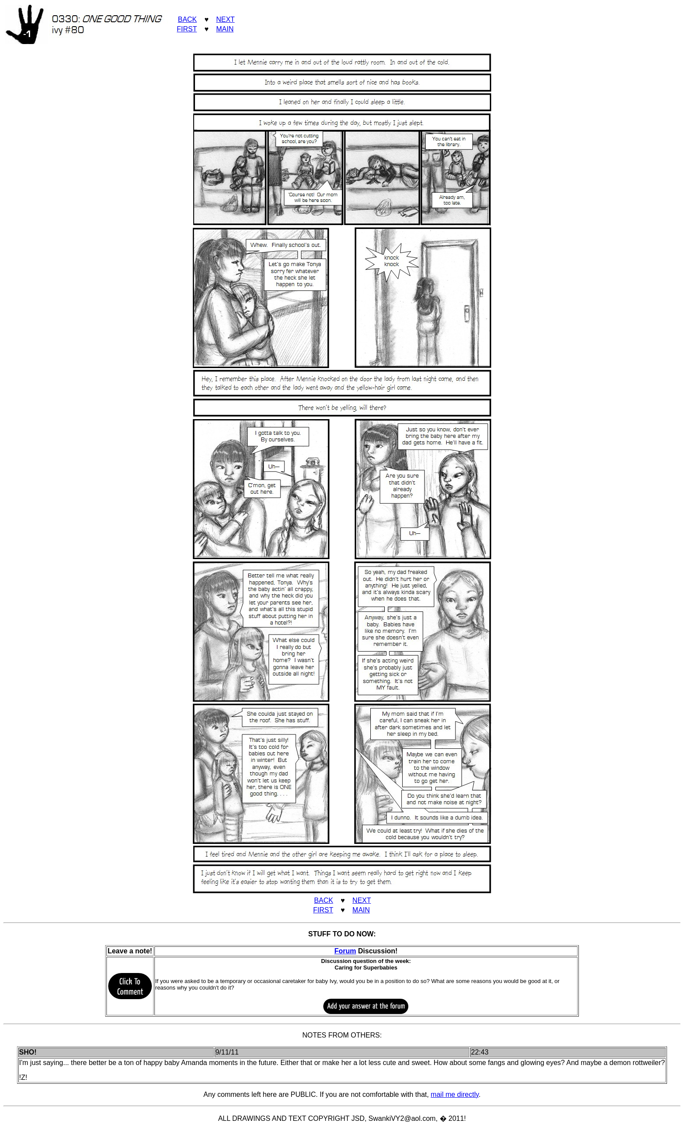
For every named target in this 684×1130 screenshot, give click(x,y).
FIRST (187, 29)
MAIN (224, 29)
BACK (187, 19)
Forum (345, 951)
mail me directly (455, 1094)
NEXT (225, 19)
